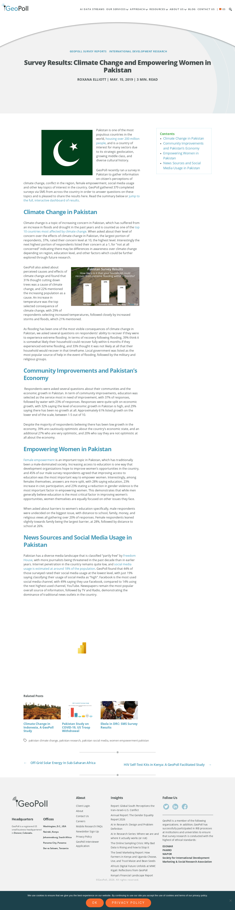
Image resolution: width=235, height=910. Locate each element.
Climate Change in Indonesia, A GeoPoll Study (39, 727)
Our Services (116, 9)
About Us (177, 9)
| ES (221, 9)
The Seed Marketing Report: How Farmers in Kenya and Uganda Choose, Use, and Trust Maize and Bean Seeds (134, 865)
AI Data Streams (92, 9)
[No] (230, 900)
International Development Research (145, 51)
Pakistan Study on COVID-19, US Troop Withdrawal (76, 727)
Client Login (83, 811)
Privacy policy (128, 903)
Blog (192, 9)
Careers (80, 828)
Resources (157, 9)
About (79, 817)
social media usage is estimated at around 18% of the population (77, 566)
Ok (94, 903)
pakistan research (74, 740)
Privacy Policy (84, 844)
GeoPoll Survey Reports (82, 51)
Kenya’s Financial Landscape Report (132, 885)
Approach (137, 9)
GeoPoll (102, 890)
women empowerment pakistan (139, 740)
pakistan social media (102, 740)
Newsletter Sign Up (87, 838)
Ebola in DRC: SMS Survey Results (119, 725)
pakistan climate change (45, 740)
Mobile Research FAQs (89, 833)
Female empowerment (39, 460)
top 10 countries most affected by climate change (82, 229)
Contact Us (206, 9)
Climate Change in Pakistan (183, 138)
